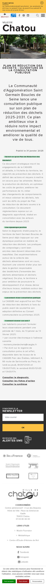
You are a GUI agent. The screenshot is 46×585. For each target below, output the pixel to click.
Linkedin (24, 562)
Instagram (24, 557)
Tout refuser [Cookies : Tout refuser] (23, 581)
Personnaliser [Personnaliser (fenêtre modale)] (37, 581)
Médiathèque (24, 536)
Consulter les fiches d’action (18, 380)
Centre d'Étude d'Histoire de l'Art (24, 540)
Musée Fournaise (24, 531)
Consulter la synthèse (14, 384)
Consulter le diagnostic (15, 377)
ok (23, 427)
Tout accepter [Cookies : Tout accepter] (9, 581)
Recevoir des (12, 439)
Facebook (24, 552)
